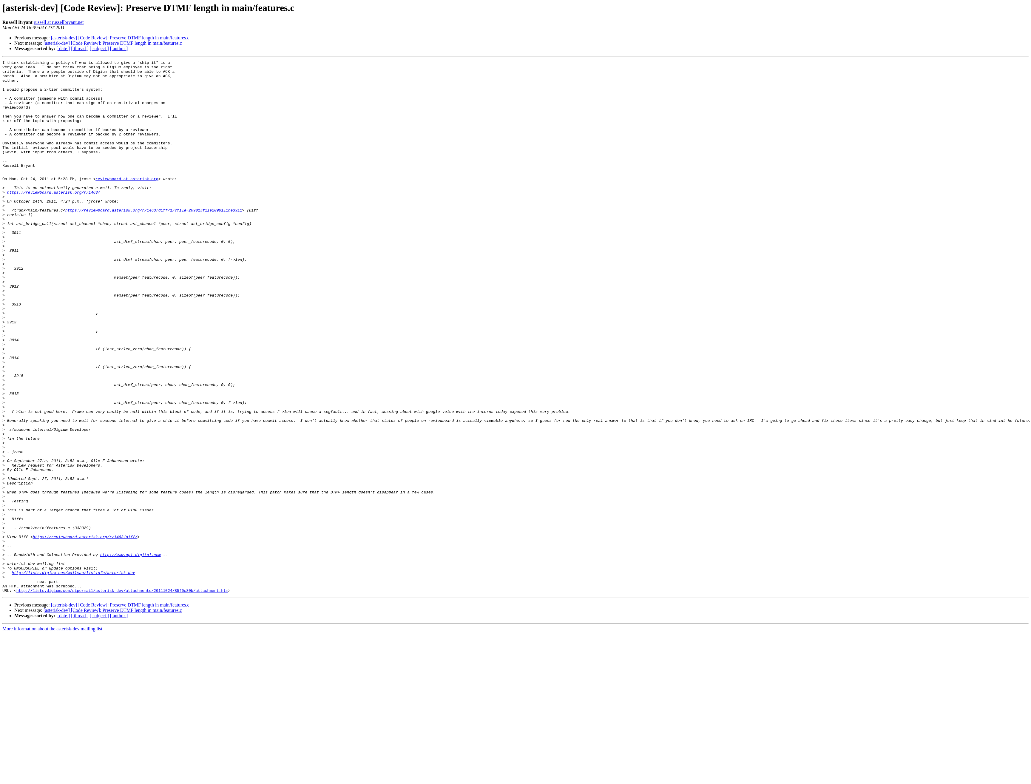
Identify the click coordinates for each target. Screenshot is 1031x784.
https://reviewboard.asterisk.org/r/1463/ (53, 219)
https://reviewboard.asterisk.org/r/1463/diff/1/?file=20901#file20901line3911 (153, 240)
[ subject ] (99, 48)
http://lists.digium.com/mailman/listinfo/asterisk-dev (73, 675)
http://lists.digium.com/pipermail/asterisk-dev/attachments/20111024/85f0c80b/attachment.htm (122, 697)
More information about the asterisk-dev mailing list (52, 735)
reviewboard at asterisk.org (126, 203)
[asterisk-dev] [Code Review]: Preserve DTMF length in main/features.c (120, 37)
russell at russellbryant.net (59, 22)
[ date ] (63, 48)
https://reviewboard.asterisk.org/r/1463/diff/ (85, 632)
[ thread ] (80, 48)
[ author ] (119, 48)
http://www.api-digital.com (130, 654)
